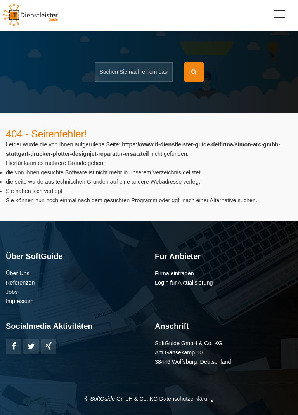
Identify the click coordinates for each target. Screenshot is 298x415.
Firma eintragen (174, 273)
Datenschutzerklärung (186, 399)
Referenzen (20, 283)
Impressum (19, 301)
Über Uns (17, 273)
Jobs (11, 292)
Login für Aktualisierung (184, 283)
